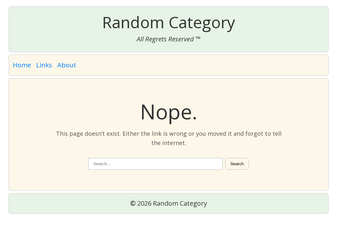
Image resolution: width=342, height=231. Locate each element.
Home (22, 65)
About (66, 65)
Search (237, 163)
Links (44, 65)
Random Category (168, 22)
